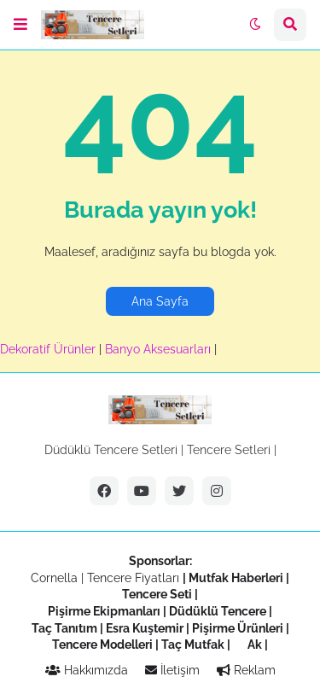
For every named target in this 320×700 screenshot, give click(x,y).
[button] (20, 24)
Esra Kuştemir (144, 628)
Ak (254, 644)
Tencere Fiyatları (133, 578)
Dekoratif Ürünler (49, 349)
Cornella (54, 578)
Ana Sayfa (160, 301)
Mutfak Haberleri (236, 578)
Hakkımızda (86, 670)
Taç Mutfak (192, 644)
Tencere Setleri (229, 450)
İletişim (172, 670)
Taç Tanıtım (64, 628)
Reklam (246, 670)
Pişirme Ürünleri (237, 628)
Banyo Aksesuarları (159, 349)
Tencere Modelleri (102, 644)
